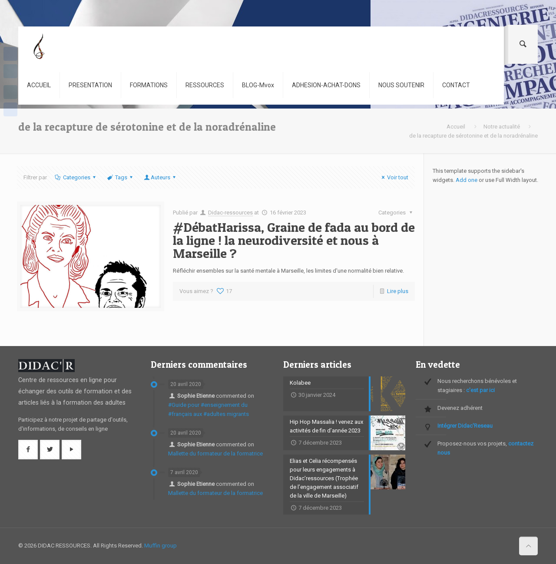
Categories (75, 177)
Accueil (456, 126)
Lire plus (397, 291)
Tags (120, 177)
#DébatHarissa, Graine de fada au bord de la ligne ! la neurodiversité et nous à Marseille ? (294, 240)
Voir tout (393, 177)
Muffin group (160, 545)
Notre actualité (501, 126)
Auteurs (160, 177)
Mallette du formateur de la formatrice (215, 453)
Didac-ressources (230, 212)
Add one (466, 180)
